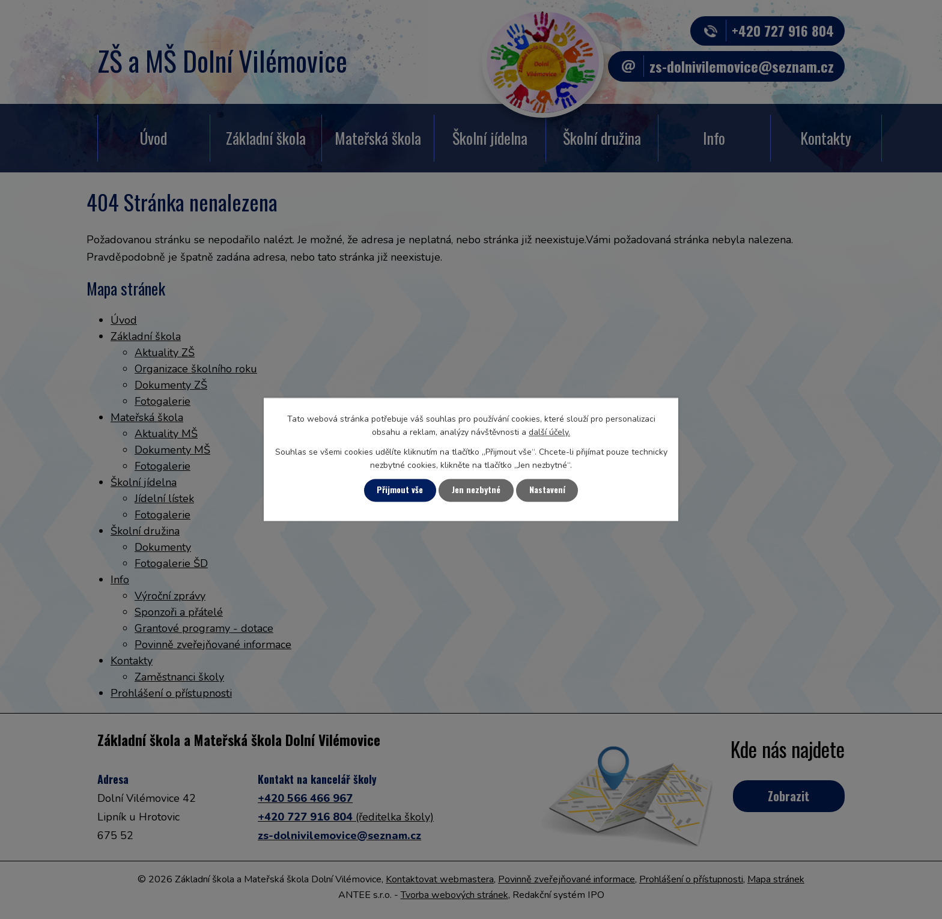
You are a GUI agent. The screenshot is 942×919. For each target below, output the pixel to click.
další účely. (549, 432)
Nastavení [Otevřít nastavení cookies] (549, 490)
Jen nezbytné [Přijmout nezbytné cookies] (476, 490)
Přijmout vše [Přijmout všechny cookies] (398, 490)
